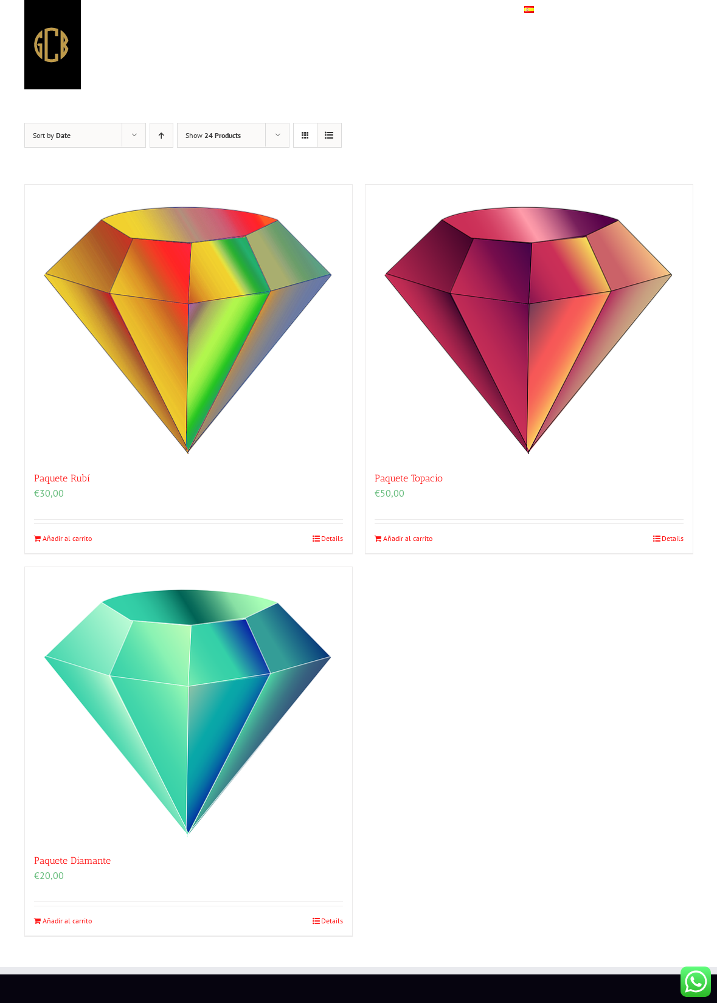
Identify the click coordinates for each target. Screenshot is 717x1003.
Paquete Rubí (62, 478)
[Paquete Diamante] (188, 704)
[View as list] (329, 135)
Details (332, 538)
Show (213, 135)
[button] (665, 12)
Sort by (52, 135)
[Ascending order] (161, 135)
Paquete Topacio (409, 478)
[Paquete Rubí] (188, 322)
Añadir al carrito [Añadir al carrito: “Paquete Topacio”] (407, 538)
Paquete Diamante (72, 860)
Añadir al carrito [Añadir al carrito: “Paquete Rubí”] (67, 538)
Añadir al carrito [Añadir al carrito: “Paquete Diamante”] (67, 920)
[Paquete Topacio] (529, 322)
